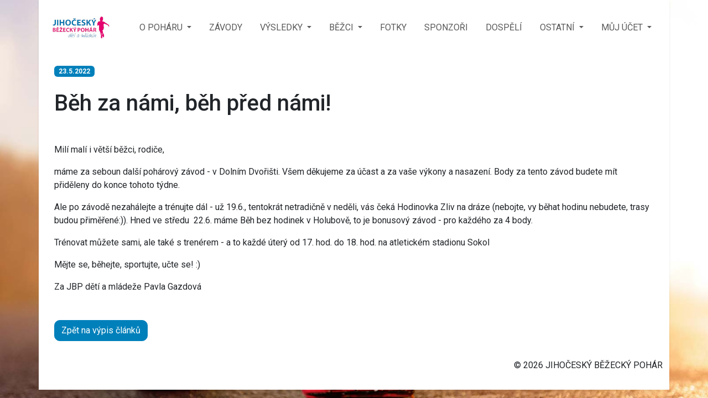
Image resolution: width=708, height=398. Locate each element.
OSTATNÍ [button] (558, 27)
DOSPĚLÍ (504, 27)
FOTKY (393, 27)
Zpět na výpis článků (100, 330)
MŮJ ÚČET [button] (623, 27)
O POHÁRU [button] (162, 27)
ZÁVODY (225, 27)
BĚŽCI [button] (342, 27)
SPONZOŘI (446, 27)
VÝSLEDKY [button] (282, 27)
